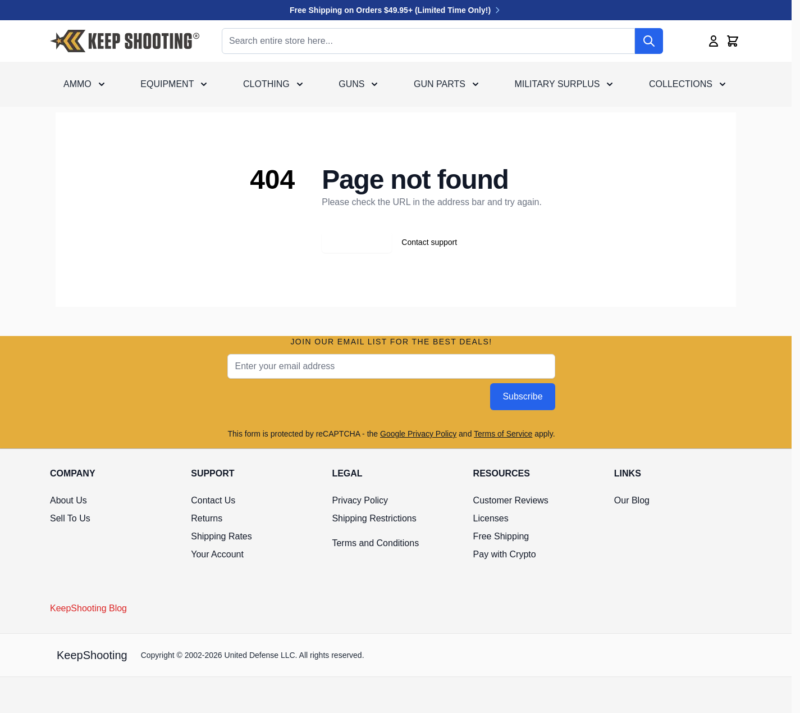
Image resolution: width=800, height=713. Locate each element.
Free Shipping (501, 536)
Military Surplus (557, 84)
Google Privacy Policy (418, 433)
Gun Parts (439, 84)
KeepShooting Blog (88, 608)
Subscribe (522, 396)
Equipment (167, 84)
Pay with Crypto (504, 554)
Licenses (491, 518)
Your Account (217, 554)
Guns (351, 84)
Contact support (429, 242)
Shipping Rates (221, 536)
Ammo (77, 84)
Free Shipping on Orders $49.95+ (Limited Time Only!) (396, 10)
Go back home (356, 242)
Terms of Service (503, 433)
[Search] (649, 41)
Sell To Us (70, 518)
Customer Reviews (510, 500)
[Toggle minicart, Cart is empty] (733, 41)
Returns (206, 518)
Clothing (266, 84)
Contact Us (213, 500)
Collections (680, 84)
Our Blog (632, 500)
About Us (68, 500)
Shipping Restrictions (374, 518)
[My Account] (714, 41)
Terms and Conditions (375, 543)
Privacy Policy (360, 500)
